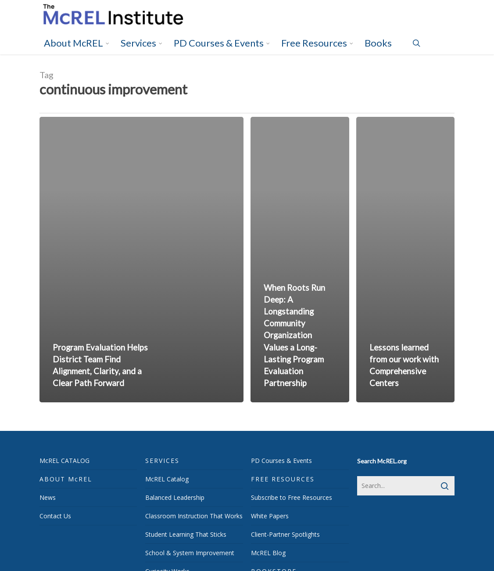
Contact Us (55, 516)
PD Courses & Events (281, 460)
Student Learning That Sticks (185, 534)
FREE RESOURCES (283, 479)
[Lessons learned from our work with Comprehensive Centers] (405, 259)
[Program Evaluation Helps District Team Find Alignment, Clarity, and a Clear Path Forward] (141, 259)
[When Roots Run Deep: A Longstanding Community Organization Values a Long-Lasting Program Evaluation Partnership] (300, 259)
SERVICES (162, 460)
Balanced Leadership (174, 497)
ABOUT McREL (65, 479)
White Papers (270, 516)
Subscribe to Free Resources (291, 497)
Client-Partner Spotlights (285, 534)
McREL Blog (268, 553)
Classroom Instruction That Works (194, 516)
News (47, 497)
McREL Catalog (167, 479)
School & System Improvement (189, 553)
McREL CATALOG (64, 460)
